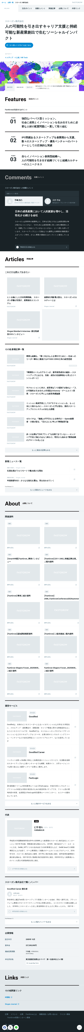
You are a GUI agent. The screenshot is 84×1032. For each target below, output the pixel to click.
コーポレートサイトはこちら (18, 45)
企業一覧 (11, 2)
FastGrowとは (31, 1014)
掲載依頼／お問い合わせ (48, 1014)
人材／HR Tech (21, 57)
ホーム (4, 2)
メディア (9, 57)
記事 (6, 1014)
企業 (21, 1014)
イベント (14, 1014)
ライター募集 (65, 1014)
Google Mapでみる (33, 963)
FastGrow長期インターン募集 (18, 1017)
